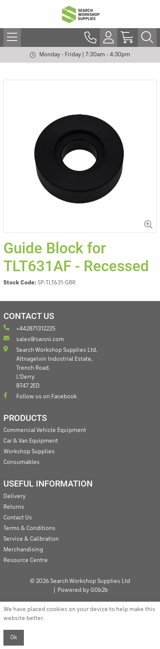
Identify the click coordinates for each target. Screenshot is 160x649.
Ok (13, 637)
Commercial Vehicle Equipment (44, 430)
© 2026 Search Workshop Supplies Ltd (80, 581)
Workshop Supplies (29, 452)
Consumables (21, 462)
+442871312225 (29, 328)
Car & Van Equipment (30, 441)
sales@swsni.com (33, 338)
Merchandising (23, 550)
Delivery (14, 496)
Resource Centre (25, 560)
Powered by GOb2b (83, 590)
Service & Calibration (31, 539)
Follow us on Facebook (40, 396)
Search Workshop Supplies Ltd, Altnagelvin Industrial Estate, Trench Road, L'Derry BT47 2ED (50, 367)
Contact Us (17, 518)
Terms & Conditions (29, 528)
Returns (13, 507)
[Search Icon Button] (147, 37)
